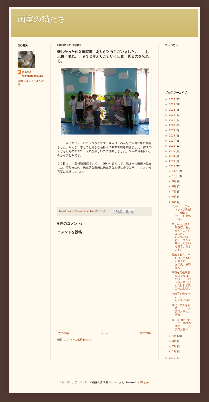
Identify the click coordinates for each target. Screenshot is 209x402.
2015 (172, 151)
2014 (172, 156)
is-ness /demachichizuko (32, 74)
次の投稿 (63, 333)
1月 (174, 351)
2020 (172, 125)
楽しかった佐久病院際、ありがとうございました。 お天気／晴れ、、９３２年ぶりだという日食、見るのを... (181, 237)
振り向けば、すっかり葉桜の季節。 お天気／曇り (181, 324)
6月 (174, 196)
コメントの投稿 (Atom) (77, 339)
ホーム (104, 333)
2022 (172, 114)
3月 (174, 340)
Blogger (144, 382)
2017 (172, 140)
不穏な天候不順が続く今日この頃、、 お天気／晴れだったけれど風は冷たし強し (181, 280)
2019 (172, 130)
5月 (174, 202)
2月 (174, 346)
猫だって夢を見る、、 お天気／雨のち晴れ (181, 310)
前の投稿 (145, 333)
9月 (174, 181)
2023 (172, 109)
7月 (174, 191)
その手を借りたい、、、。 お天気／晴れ (182, 297)
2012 (172, 166)
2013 (172, 161)
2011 (172, 357)
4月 (174, 335)
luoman (114, 382)
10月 (175, 176)
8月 (174, 186)
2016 (172, 145)
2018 (172, 135)
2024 (172, 104)
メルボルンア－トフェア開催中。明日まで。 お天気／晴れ (181, 213)
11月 (175, 170)
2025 (172, 99)
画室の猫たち (42, 19)
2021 (172, 120)
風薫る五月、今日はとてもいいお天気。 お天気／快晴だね (181, 261)
